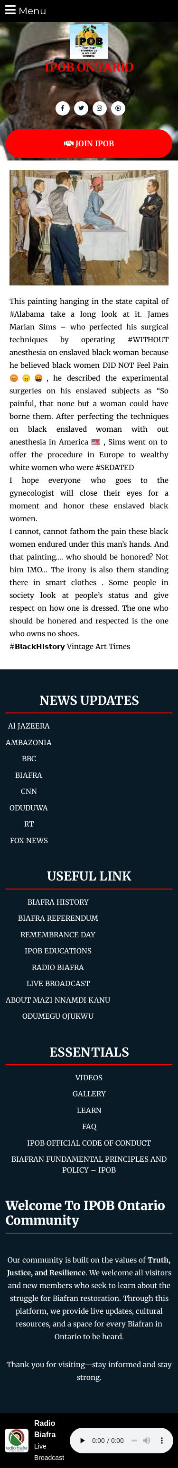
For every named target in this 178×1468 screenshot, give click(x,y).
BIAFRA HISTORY (58, 902)
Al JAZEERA (29, 725)
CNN (29, 791)
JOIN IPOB (89, 143)
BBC (29, 758)
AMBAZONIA (29, 742)
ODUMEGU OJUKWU (58, 1016)
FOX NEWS (29, 840)
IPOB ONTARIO (89, 67)
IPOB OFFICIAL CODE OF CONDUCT (89, 1143)
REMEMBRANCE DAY (57, 934)
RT (29, 823)
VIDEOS (89, 1077)
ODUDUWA (28, 807)
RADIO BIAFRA (58, 967)
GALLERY (89, 1093)
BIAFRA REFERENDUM (58, 918)
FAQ (89, 1126)
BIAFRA (28, 775)
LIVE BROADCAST (58, 983)
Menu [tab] (25, 10)
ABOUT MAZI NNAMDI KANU (58, 1000)
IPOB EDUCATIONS (58, 950)
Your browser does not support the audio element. (121, 1440)
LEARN (89, 1110)
